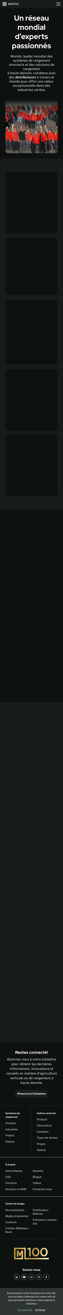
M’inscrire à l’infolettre (31, 1093)
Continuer (40, 1309)
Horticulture (44, 1125)
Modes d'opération (16, 1216)
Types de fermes (47, 1137)
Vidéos (37, 1183)
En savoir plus (25, 1309)
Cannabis (42, 1131)
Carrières (11, 1183)
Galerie (9, 1141)
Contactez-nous (42, 1189)
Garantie (38, 1170)
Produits (10, 1123)
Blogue (37, 1177)
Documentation (14, 1210)
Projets (9, 1135)
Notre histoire (13, 1170)
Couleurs (10, 1222)
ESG (8, 1177)
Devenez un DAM (15, 1189)
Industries (11, 1129)
